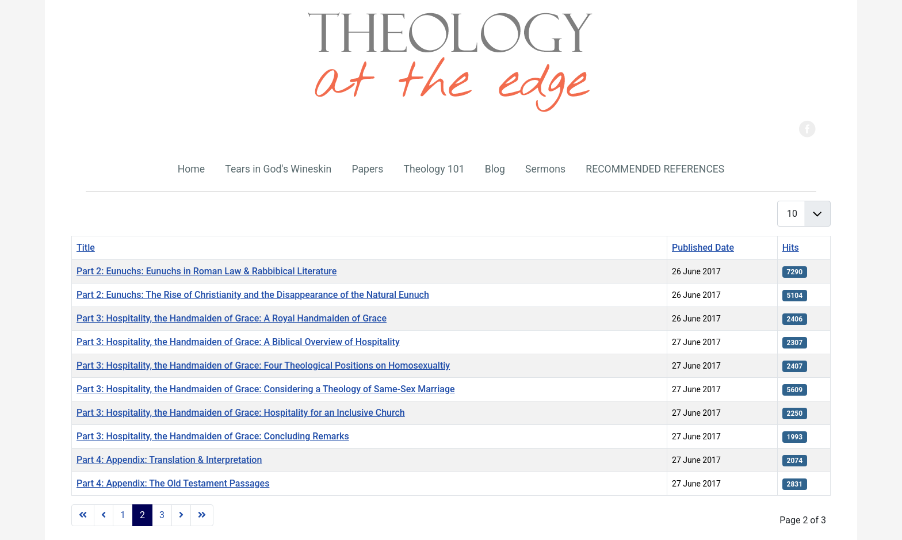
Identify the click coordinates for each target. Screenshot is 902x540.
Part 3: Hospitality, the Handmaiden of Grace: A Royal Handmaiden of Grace (232, 318)
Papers (367, 169)
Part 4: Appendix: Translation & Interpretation (169, 459)
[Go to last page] (201, 515)
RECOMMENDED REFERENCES (655, 169)
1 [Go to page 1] (122, 515)
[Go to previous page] (103, 515)
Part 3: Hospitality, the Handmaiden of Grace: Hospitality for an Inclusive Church (241, 412)
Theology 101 (433, 169)
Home (191, 169)
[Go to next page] (181, 515)
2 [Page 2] (142, 515)
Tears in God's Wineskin (278, 169)
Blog (495, 169)
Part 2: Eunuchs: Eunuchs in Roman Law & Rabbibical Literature (207, 271)
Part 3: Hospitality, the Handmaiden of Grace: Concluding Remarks (213, 436)
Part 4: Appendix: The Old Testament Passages (173, 483)
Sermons (545, 169)
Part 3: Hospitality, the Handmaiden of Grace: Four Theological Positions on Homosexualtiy (263, 365)
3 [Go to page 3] (162, 515)
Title (86, 247)
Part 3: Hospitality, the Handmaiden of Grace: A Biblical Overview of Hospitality (238, 341)
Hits (790, 247)
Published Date (703, 247)
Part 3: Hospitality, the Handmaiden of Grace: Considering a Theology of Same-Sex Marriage (266, 389)
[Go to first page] (82, 515)
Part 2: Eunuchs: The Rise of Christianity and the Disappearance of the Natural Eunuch (253, 294)
